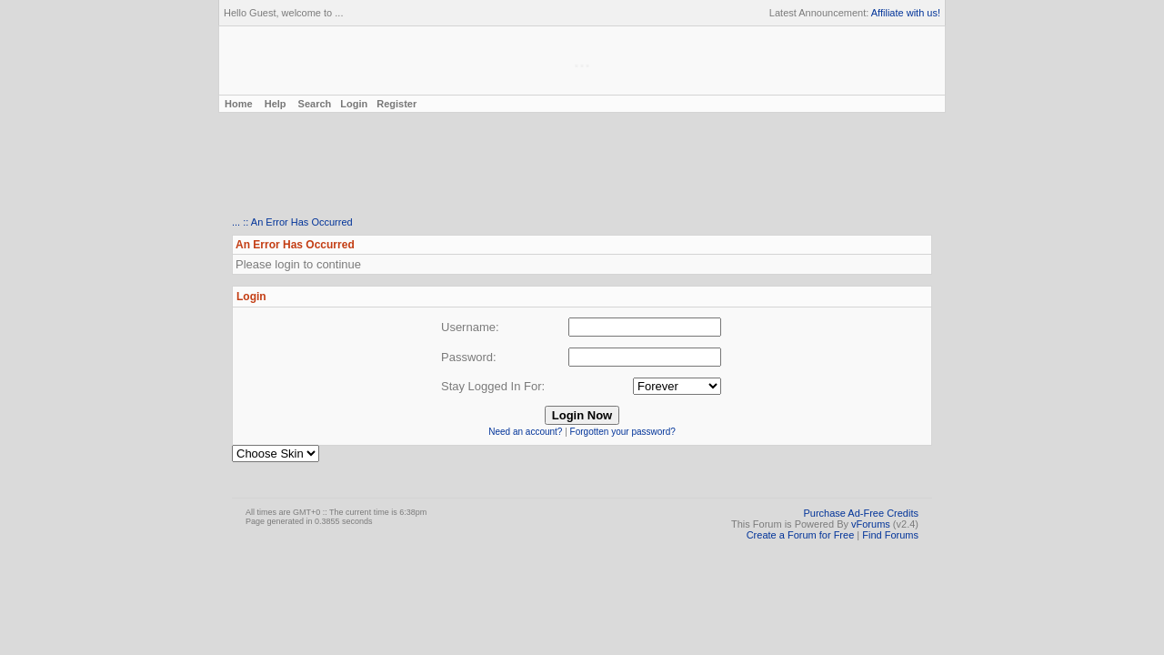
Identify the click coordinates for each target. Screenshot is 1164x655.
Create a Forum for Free (801, 534)
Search (315, 103)
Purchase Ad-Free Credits (860, 513)
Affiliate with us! (905, 12)
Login (353, 103)
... (236, 222)
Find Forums (890, 534)
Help (275, 103)
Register (396, 103)
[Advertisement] (582, 165)
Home (237, 103)
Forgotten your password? (623, 432)
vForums (870, 524)
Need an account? (525, 432)
